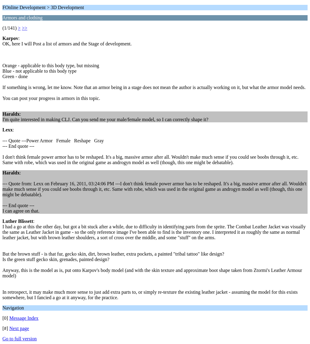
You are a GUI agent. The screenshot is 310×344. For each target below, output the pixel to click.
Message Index (23, 318)
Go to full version (19, 338)
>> (24, 28)
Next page (19, 328)
